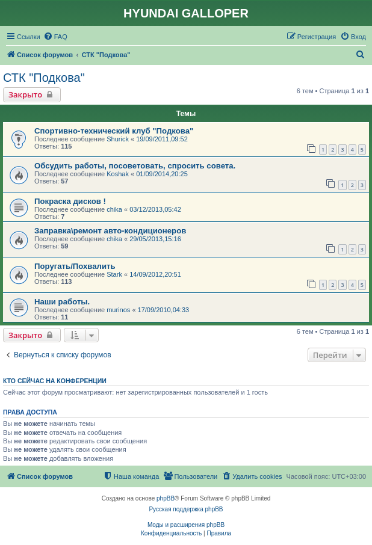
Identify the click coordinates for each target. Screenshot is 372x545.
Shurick (118, 139)
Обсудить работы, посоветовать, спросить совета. (134, 165)
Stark (114, 274)
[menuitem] (55, 36)
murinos (118, 309)
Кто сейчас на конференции (55, 380)
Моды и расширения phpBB (186, 525)
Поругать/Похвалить (75, 266)
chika (114, 209)
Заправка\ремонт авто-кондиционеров (110, 230)
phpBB (166, 498)
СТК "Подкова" (44, 77)
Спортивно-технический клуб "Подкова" (113, 130)
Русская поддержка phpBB (186, 509)
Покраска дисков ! (70, 201)
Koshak (118, 173)
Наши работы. (62, 301)
